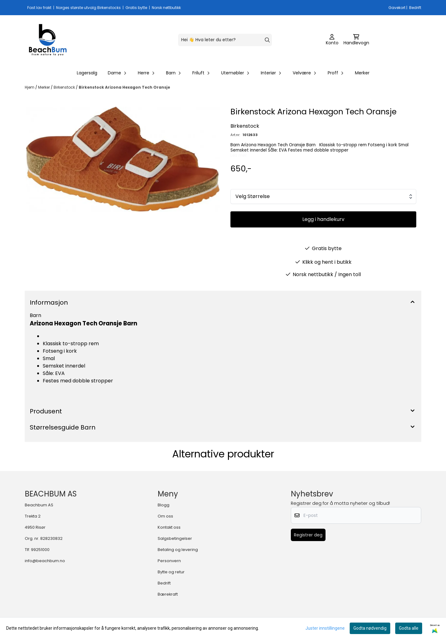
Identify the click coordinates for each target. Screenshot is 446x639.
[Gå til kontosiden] (332, 40)
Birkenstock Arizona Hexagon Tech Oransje (124, 87)
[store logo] (47, 40)
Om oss (165, 516)
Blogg (163, 505)
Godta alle (408, 628)
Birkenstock (65, 87)
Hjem (30, 87)
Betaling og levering (178, 549)
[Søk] (225, 39)
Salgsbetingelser (175, 538)
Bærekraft (168, 594)
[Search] (267, 40)
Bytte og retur (171, 572)
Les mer (238, 155)
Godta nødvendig (370, 628)
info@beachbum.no (45, 560)
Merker (362, 73)
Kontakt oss (169, 527)
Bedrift (164, 583)
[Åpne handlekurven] (356, 40)
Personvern (169, 560)
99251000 (40, 549)
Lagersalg (87, 73)
